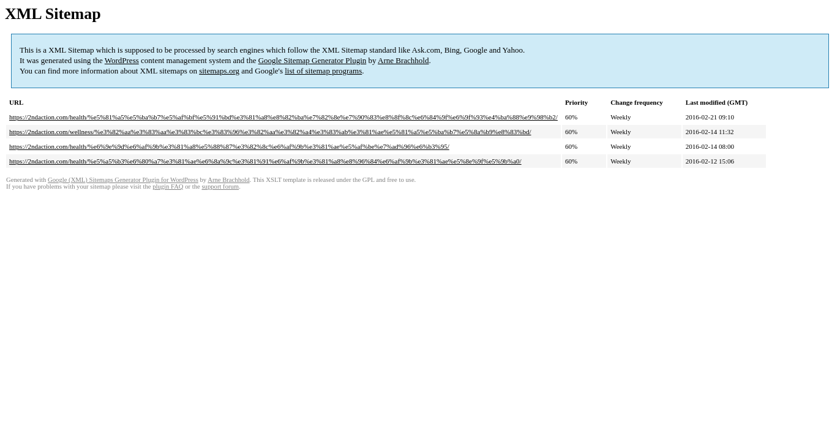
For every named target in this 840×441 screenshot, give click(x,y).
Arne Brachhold (403, 60)
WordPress (122, 60)
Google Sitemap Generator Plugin (312, 60)
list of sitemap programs (323, 70)
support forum (220, 186)
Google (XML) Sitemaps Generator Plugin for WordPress (123, 179)
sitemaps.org (219, 70)
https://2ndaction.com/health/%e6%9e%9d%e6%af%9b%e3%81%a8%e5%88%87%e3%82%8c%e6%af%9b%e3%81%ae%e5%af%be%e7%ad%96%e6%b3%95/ (229, 146)
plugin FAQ (167, 186)
